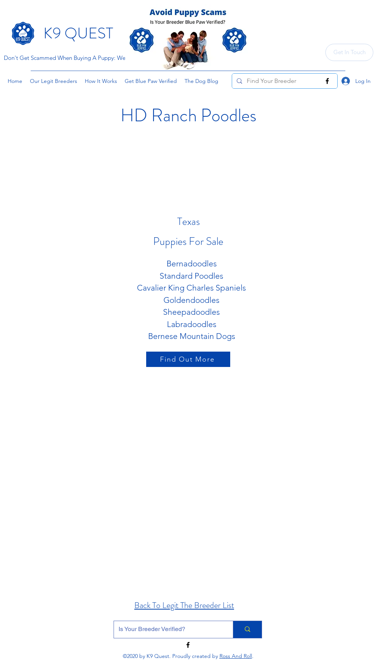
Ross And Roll (235, 656)
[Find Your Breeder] (284, 81)
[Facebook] (327, 81)
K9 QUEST (78, 33)
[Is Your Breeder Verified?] (168, 629)
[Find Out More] (188, 359)
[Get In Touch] (349, 52)
